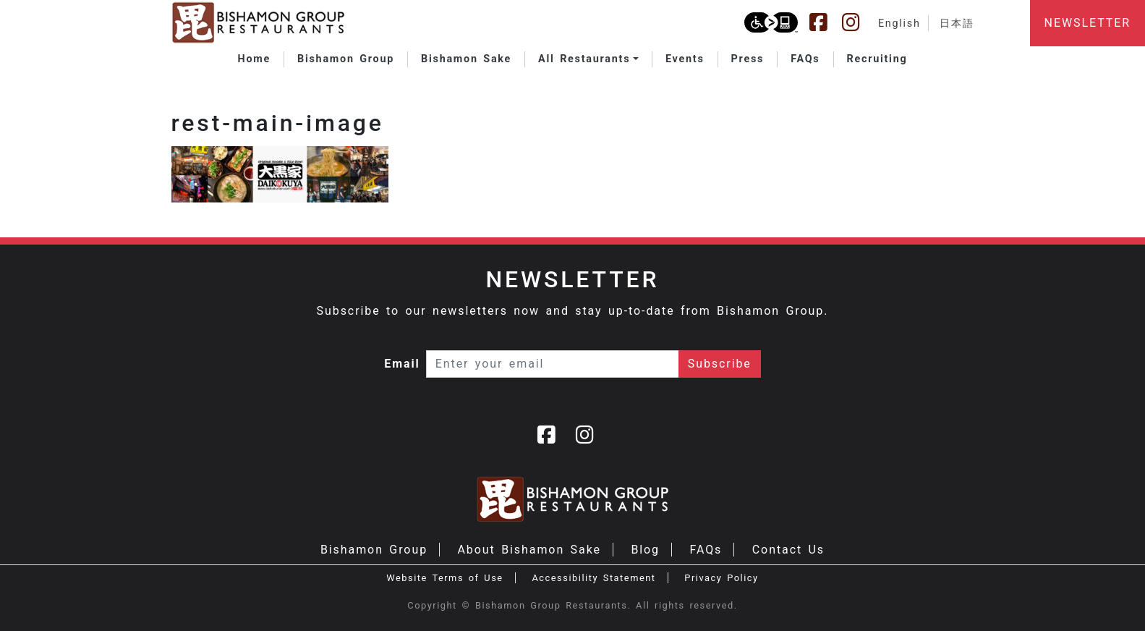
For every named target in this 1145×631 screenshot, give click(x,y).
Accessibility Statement (593, 577)
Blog (645, 549)
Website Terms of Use (444, 577)
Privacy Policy (721, 577)
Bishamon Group (373, 549)
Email (402, 363)
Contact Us (788, 549)
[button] (588, 59)
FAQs (705, 549)
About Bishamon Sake (529, 549)
